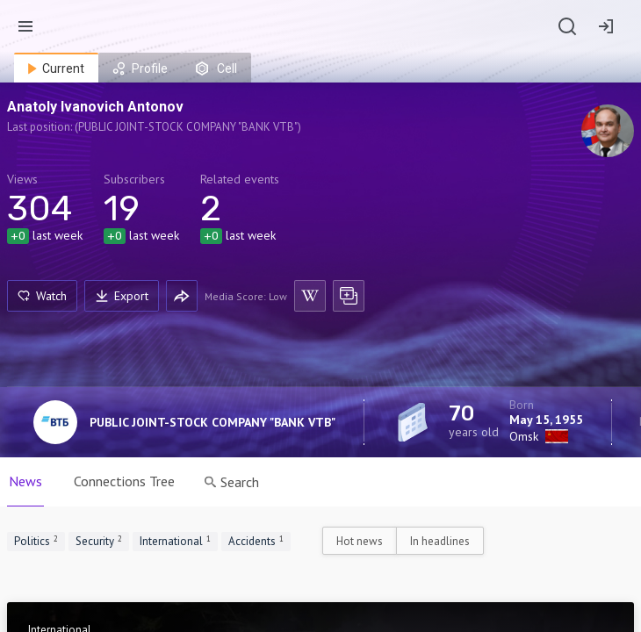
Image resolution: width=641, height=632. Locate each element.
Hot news (359, 541)
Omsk (523, 436)
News (25, 481)
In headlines (440, 541)
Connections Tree (124, 481)
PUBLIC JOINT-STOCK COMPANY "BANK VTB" (212, 422)
